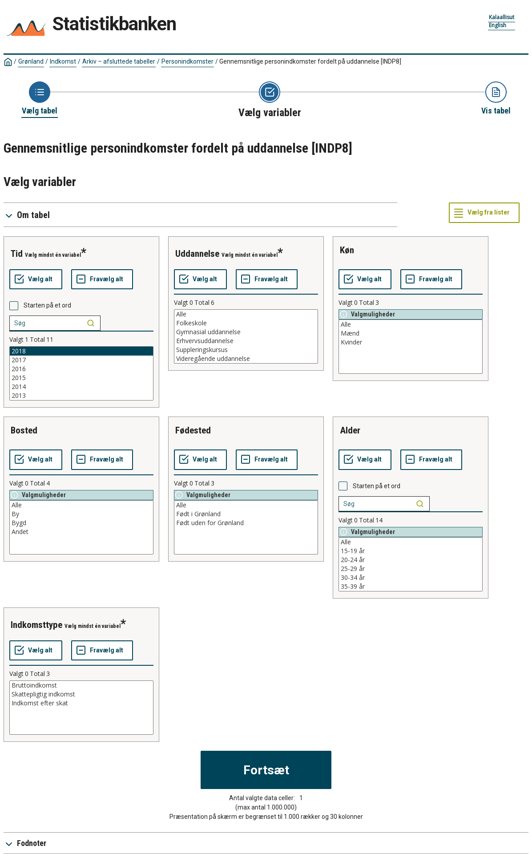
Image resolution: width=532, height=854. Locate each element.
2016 (81, 368)
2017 (81, 360)
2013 (81, 395)
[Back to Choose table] (39, 99)
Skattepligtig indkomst (81, 694)
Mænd (410, 333)
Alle (246, 314)
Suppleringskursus (246, 349)
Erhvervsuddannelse (246, 340)
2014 (81, 386)
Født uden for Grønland (246, 522)
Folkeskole (246, 323)
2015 (81, 377)
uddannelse (197, 253)
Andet (81, 531)
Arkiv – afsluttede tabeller (118, 61)
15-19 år (410, 550)
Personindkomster (187, 61)
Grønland (31, 61)
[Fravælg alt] (102, 279)
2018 (81, 351)
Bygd (81, 522)
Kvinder (410, 342)
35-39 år (410, 586)
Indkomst (63, 61)
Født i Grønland (246, 514)
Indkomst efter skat (81, 703)
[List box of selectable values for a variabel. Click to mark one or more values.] (81, 373)
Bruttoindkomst (81, 685)
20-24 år (410, 559)
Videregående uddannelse (246, 358)
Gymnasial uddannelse (246, 332)
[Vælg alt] (35, 279)
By (81, 514)
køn (347, 250)
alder (350, 430)
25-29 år (410, 568)
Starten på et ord (47, 305)
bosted (24, 430)
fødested (193, 430)
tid (17, 253)
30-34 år (410, 577)
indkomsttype (36, 624)
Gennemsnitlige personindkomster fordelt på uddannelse (310, 61)
